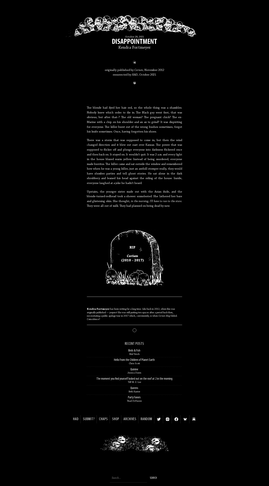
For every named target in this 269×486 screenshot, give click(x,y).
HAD (76, 419)
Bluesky (185, 419)
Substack (194, 419)
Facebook (176, 419)
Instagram (167, 419)
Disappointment (134, 42)
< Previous (91, 445)
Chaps (103, 419)
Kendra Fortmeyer (134, 48)
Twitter (159, 419)
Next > (178, 445)
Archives (129, 419)
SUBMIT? (89, 419)
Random (146, 419)
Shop (115, 419)
